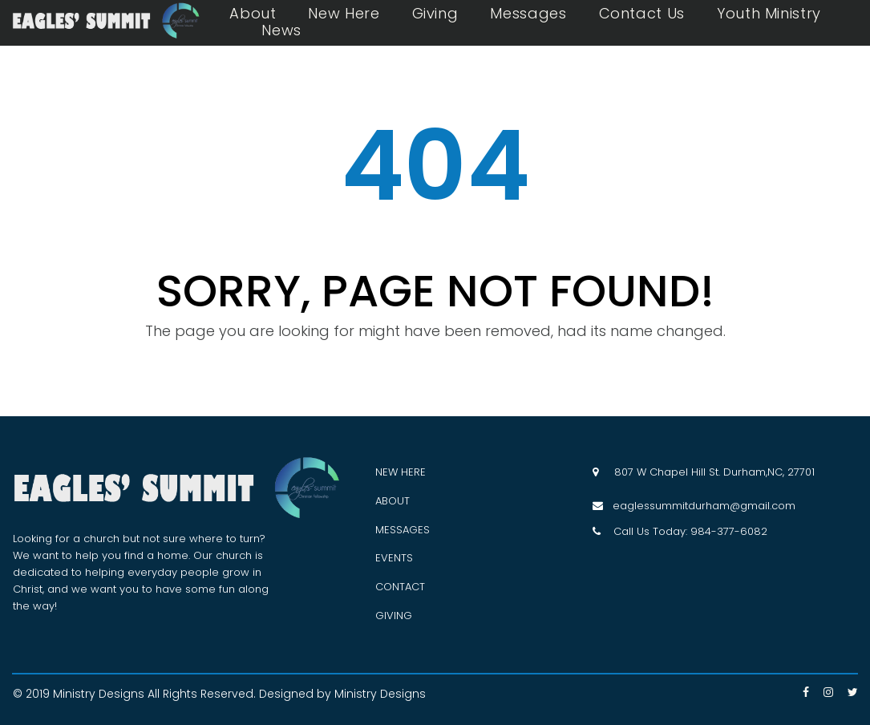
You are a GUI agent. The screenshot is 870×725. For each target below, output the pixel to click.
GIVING (393, 615)
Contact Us (642, 14)
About (252, 14)
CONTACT (400, 586)
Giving (435, 14)
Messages (528, 14)
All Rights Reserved (200, 694)
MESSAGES (402, 529)
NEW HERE (400, 472)
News (281, 30)
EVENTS (394, 557)
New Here (343, 14)
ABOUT (392, 500)
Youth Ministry (769, 14)
